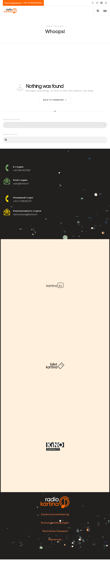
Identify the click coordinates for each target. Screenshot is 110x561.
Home (49, 27)
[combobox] (55, 126)
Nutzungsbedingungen (55, 524)
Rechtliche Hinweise (55, 532)
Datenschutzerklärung (55, 516)
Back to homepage (55, 101)
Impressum (55, 541)
